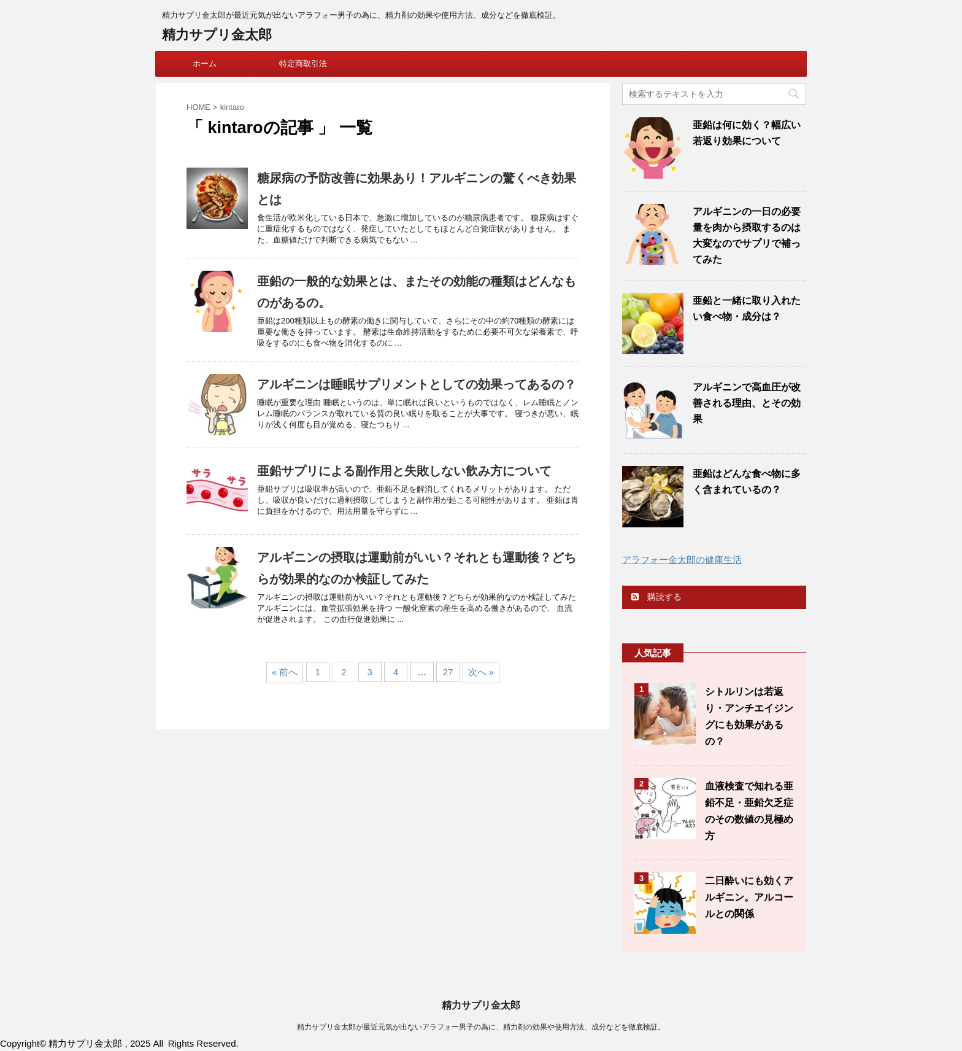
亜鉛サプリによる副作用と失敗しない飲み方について (404, 471)
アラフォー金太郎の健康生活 (682, 559)
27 (448, 672)
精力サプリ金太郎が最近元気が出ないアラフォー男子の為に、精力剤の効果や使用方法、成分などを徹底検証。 (481, 1027)
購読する (656, 597)
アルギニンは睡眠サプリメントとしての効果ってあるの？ (416, 384)
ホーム (205, 63)
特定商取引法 (303, 63)
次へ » (481, 672)
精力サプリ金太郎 (217, 34)
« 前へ (285, 672)
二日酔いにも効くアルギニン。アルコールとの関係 (749, 897)
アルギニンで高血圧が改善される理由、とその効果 (747, 403)
